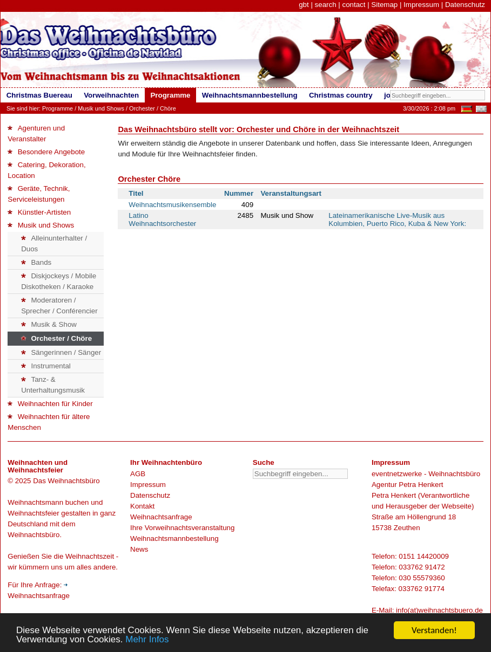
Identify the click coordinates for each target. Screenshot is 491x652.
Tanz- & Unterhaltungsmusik (53, 384)
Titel (136, 193)
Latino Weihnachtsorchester (162, 219)
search (326, 5)
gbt (304, 5)
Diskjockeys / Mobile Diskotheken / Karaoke (58, 281)
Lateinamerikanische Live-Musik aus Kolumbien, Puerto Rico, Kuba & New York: (397, 219)
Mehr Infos (147, 640)
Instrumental (46, 366)
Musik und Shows (101, 108)
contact (353, 5)
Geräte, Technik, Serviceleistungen (39, 193)
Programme (57, 108)
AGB (137, 474)
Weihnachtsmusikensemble (172, 205)
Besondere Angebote (46, 152)
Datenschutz (465, 5)
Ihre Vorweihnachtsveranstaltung (182, 528)
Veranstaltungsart (290, 193)
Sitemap (384, 5)
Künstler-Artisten (39, 212)
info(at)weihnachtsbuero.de (439, 610)
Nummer (238, 193)
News (139, 549)
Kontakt (142, 506)
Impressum (421, 5)
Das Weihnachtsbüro (66, 481)
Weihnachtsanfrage (161, 517)
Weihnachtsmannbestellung (174, 538)
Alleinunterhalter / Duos (54, 243)
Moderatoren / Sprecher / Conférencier (59, 305)
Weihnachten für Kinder (50, 404)
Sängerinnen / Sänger (61, 352)
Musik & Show (49, 324)
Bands (36, 262)
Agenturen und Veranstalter (36, 133)
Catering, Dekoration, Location (46, 170)
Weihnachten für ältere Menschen (49, 422)
